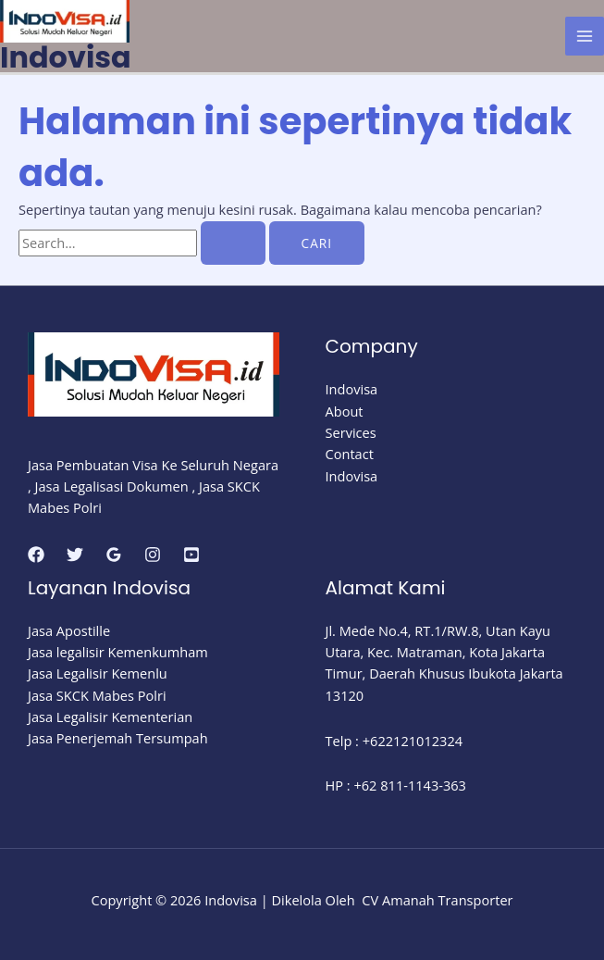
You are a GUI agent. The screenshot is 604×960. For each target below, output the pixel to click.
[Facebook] (36, 554)
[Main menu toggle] (584, 36)
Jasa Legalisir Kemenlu (97, 673)
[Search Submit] (233, 243)
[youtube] (191, 554)
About (345, 411)
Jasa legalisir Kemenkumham (118, 651)
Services (351, 432)
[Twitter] (75, 554)
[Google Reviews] (113, 554)
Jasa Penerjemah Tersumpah (118, 738)
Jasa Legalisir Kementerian (110, 716)
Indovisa (65, 57)
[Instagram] (152, 554)
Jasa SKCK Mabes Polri (97, 695)
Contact (350, 453)
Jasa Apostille (69, 630)
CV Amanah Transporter (437, 900)
